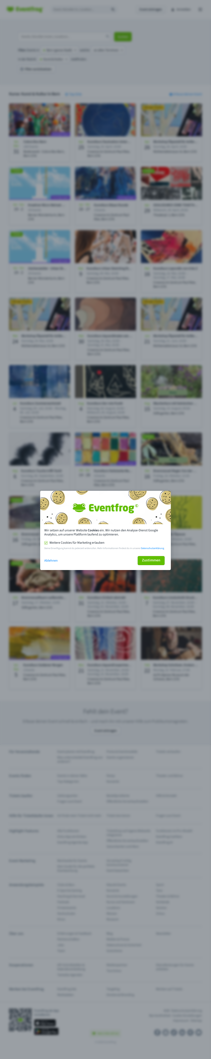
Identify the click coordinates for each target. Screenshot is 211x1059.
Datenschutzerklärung (152, 548)
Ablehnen (51, 561)
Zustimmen (151, 560)
